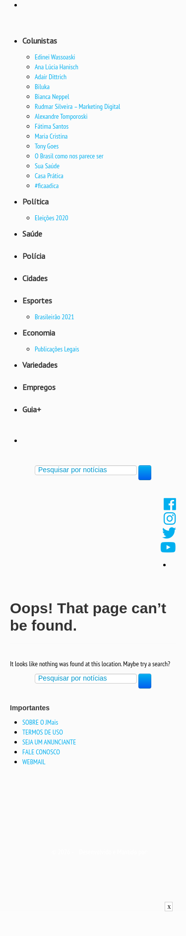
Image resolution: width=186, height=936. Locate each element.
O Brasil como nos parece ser (69, 155)
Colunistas (39, 41)
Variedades (40, 365)
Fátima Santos (51, 126)
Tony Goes (47, 146)
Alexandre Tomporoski (61, 116)
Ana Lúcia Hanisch (56, 66)
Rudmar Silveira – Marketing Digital (77, 106)
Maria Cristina (51, 136)
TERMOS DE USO (42, 732)
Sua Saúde (47, 165)
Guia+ (31, 409)
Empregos (39, 387)
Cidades (35, 278)
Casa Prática (49, 175)
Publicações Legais (57, 349)
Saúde (32, 234)
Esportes (37, 300)
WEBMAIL (34, 761)
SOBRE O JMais (40, 722)
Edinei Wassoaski (55, 56)
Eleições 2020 (51, 217)
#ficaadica (47, 185)
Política (35, 201)
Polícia (33, 256)
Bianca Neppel (52, 96)
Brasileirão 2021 (54, 316)
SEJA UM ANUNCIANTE (49, 742)
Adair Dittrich (50, 76)
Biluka (42, 86)
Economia (38, 333)
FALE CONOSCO (41, 751)
